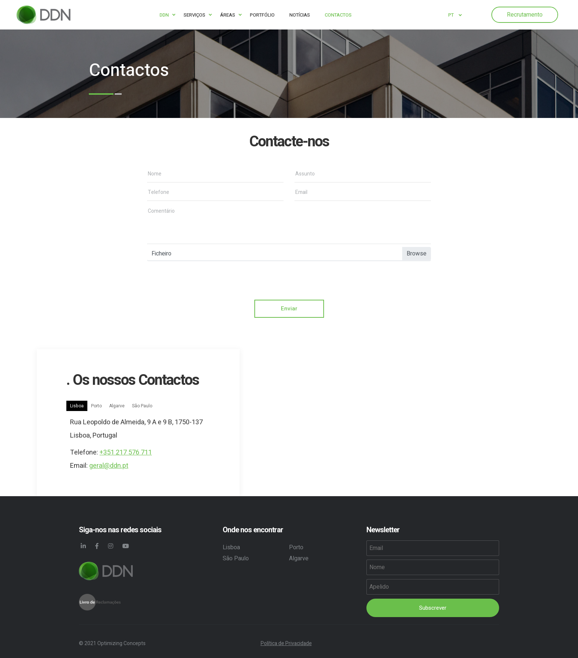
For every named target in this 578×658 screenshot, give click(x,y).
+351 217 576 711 (126, 453)
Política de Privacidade (286, 643)
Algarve (117, 406)
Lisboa (77, 406)
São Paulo (142, 406)
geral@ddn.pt (108, 466)
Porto (96, 406)
